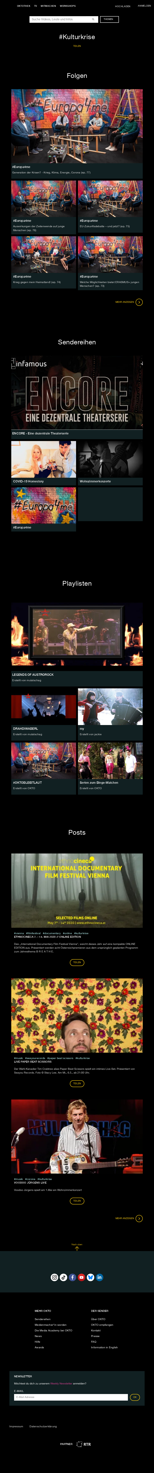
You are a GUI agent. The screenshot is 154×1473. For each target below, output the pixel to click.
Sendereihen (43, 1318)
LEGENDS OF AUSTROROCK (33, 674)
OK (135, 1397)
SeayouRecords (36, 1057)
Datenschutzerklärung (43, 1426)
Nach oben (77, 1247)
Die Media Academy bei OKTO (53, 1330)
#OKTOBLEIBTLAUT (27, 782)
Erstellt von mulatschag (26, 680)
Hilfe (37, 1341)
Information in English (104, 1347)
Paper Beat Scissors (61, 1057)
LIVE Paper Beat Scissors (32, 1061)
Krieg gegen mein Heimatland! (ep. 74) (37, 282)
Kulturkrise (82, 933)
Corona (31, 1179)
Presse (95, 1335)
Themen (110, 19)
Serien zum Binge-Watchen (99, 782)
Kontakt (95, 1330)
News (38, 1335)
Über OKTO (98, 1318)
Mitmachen (49, 6)
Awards (39, 1347)
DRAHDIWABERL (25, 728)
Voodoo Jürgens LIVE (30, 1182)
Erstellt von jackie (91, 734)
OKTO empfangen (102, 1324)
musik (19, 1057)
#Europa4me (22, 220)
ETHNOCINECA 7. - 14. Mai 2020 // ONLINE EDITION (47, 936)
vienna (20, 933)
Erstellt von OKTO (24, 788)
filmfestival (34, 933)
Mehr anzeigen (129, 301)
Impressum (16, 1426)
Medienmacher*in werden (51, 1324)
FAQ (93, 1341)
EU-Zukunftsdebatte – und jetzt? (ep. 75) (105, 226)
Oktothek (24, 6)
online (68, 933)
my (82, 728)
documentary (52, 933)
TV (36, 6)
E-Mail (19, 1390)
